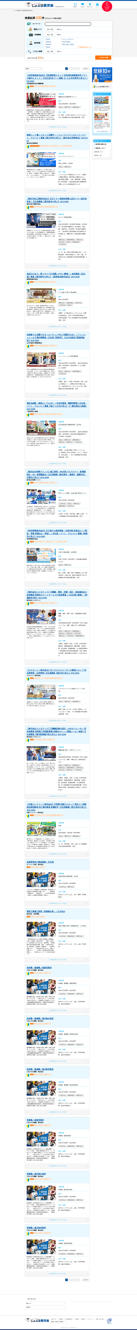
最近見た (75, 5)
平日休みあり (53, 86)
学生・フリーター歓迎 (60, 145)
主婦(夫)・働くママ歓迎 (49, 145)
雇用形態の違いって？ (86, 47)
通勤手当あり (68, 107)
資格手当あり (62, 442)
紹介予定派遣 (66, 41)
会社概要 (77, 1319)
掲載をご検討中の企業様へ (57, 1321)
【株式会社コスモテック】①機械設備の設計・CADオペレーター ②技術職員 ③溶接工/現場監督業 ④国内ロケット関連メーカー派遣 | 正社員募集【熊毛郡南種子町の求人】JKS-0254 (56, 731)
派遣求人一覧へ (98, 155)
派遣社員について (98, 151)
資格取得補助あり (71, 239)
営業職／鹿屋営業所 (35, 1120)
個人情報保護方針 (68, 1319)
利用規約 (61, 1319)
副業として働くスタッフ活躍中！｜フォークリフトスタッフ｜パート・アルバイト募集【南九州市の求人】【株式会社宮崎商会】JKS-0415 (57, 138)
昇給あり (47, 86)
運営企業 (83, 1319)
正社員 (48, 39)
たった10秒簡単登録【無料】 (107, 6)
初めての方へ (90, 5)
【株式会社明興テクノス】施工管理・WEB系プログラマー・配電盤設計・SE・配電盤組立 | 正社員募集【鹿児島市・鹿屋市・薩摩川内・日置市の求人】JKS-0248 (57, 475)
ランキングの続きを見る (102, 131)
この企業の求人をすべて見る (57, 127)
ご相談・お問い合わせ (99, 1319)
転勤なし (43, 867)
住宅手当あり (62, 242)
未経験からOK (54, 206)
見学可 (35, 86)
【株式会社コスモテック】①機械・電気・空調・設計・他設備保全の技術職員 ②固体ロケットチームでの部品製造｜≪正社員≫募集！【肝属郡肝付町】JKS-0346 (57, 595)
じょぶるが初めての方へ (103, 86)
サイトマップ (90, 1319)
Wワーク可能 (63, 541)
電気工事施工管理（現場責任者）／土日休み (46, 911)
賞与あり (45, 739)
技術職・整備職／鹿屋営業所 (39, 968)
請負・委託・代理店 (68, 44)
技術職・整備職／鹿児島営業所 (40, 1069)
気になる (82, 5)
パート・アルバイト (68, 39)
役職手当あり (70, 442)
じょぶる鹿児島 (17, 10)
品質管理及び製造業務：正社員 (40, 862)
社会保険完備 (41, 86)
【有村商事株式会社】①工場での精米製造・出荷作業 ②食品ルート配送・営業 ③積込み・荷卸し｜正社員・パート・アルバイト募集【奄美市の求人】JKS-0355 (57, 534)
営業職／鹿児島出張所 (36, 1174)
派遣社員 (48, 41)
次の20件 (85, 68)
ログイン (97, 5)
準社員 (48, 47)
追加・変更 (50, 29)
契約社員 (48, 44)
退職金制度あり (76, 107)
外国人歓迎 (40, 206)
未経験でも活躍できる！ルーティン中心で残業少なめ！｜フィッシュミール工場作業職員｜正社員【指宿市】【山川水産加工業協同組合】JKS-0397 (56, 338)
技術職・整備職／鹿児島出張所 (40, 1018)
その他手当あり (62, 244)
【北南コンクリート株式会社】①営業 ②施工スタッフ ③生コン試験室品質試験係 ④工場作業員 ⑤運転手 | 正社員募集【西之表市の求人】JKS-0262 (57, 807)
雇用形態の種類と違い (101, 144)
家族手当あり (80, 239)
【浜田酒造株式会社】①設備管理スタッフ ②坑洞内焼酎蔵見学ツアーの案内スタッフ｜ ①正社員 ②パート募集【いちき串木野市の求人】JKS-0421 (57, 78)
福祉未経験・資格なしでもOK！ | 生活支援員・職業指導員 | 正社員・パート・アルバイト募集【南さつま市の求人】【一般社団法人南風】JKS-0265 (57, 406)
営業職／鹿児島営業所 (36, 1228)
